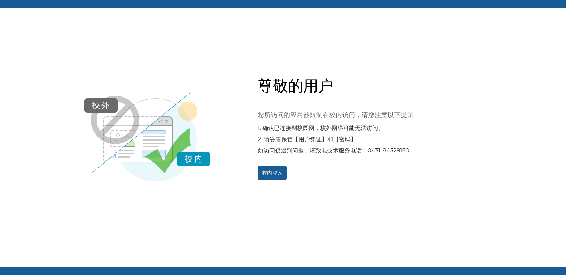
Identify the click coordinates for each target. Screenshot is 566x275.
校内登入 (272, 172)
